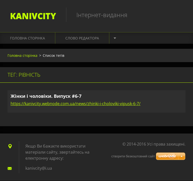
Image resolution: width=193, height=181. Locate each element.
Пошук (180, 14)
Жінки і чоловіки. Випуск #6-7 (46, 96)
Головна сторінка (27, 38)
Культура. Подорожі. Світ (143, 38)
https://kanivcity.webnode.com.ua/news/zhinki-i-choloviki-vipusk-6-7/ (75, 103)
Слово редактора (82, 38)
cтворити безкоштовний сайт (133, 156)
